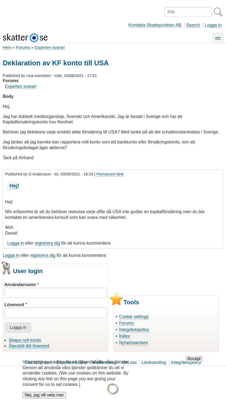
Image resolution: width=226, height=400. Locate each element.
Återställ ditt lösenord (29, 346)
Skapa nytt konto (25, 340)
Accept (194, 359)
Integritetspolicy (134, 329)
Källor (124, 336)
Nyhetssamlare (133, 342)
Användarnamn (20, 284)
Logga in (213, 25)
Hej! (14, 185)
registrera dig (47, 243)
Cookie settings (134, 316)
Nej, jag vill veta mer (44, 395)
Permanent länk (110, 174)
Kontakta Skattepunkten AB (154, 25)
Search (193, 25)
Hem (7, 47)
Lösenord (14, 304)
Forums (23, 47)
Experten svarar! (49, 47)
